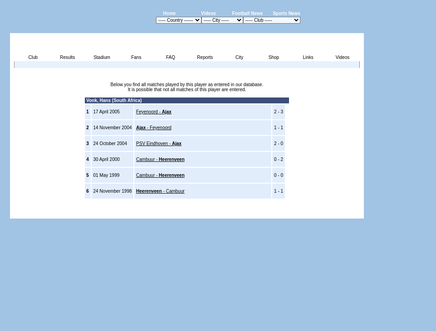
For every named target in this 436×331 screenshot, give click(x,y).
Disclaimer (301, 213)
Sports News (286, 13)
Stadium (101, 57)
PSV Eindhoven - (158, 143)
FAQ (170, 57)
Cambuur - (160, 159)
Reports (205, 57)
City (239, 57)
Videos (208, 13)
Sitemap (326, 213)
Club (33, 57)
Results (67, 57)
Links (308, 57)
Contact (348, 213)
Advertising (255, 213)
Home (169, 13)
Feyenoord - (153, 111)
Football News (247, 13)
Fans (136, 57)
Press (278, 213)
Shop (274, 57)
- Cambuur (160, 191)
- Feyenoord (153, 127)
